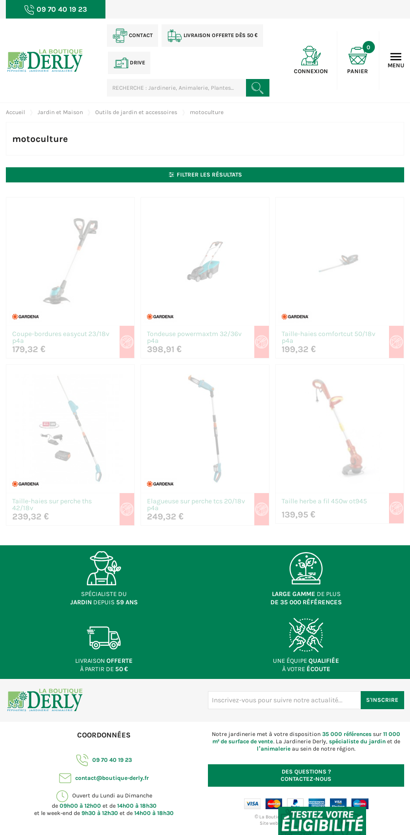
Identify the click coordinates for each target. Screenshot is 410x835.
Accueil (15, 112)
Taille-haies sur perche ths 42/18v (52, 505)
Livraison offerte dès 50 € (212, 35)
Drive (129, 63)
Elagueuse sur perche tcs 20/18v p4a (196, 505)
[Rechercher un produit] (257, 88)
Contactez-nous (306, 775)
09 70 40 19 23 (104, 759)
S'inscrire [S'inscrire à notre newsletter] (382, 699)
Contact (133, 35)
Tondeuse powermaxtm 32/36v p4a (194, 338)
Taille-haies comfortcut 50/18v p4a (328, 338)
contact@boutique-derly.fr (104, 778)
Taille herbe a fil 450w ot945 (324, 501)
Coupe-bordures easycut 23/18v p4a (60, 338)
